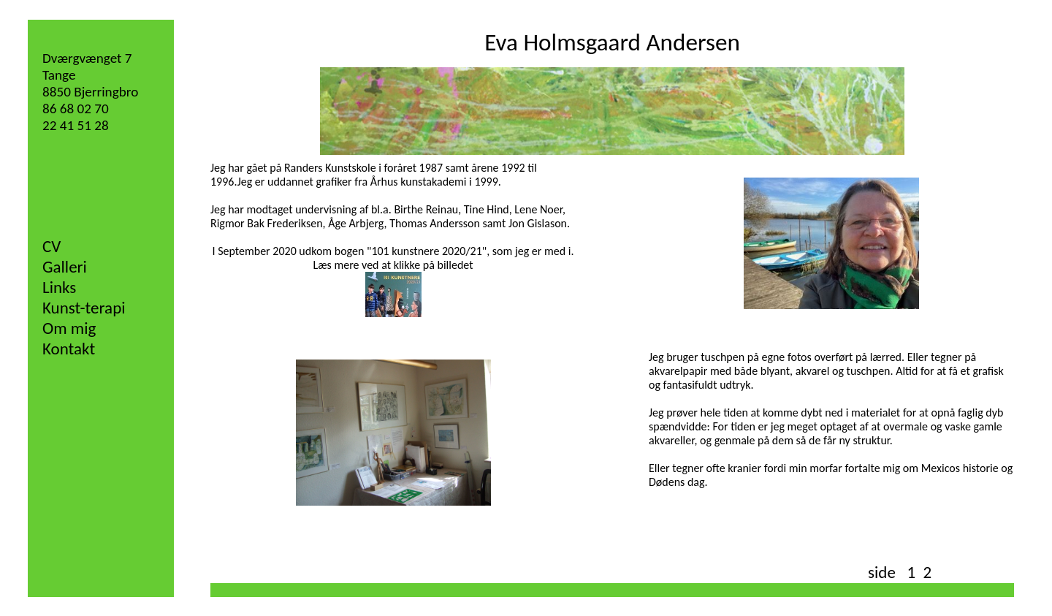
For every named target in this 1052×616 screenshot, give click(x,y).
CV (51, 246)
